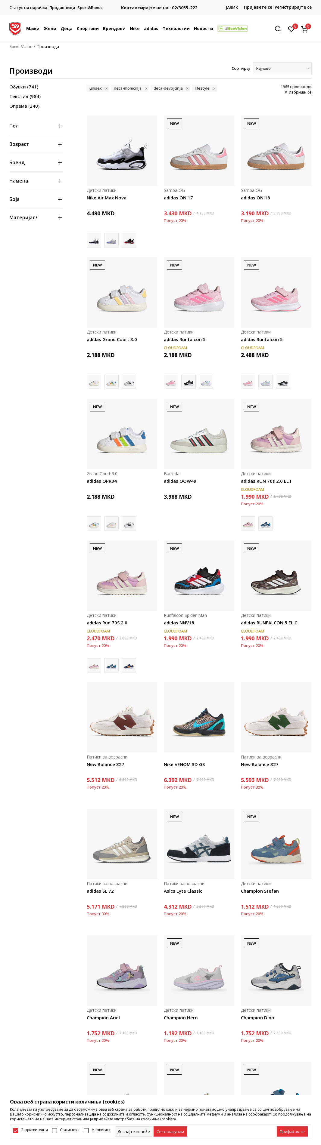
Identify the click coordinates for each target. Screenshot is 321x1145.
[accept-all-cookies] (292, 1131)
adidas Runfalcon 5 (185, 339)
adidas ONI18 (255, 198)
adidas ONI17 (178, 198)
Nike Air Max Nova (106, 198)
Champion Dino (257, 1017)
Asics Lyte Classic (183, 891)
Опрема (24, 106)
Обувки (23, 87)
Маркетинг (101, 1130)
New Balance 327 (105, 764)
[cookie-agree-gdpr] (170, 1131)
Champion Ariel (103, 1017)
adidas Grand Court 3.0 (112, 339)
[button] (280, 28)
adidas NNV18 (179, 623)
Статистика (69, 1130)
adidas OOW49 (180, 481)
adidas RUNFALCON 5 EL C (269, 623)
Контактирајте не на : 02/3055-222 (161, 7)
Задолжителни (34, 1130)
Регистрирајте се (293, 7)
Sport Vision (21, 46)
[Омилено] (291, 28)
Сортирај (241, 68)
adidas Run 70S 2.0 (107, 623)
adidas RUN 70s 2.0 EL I (266, 481)
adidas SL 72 (100, 891)
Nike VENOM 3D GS (184, 764)
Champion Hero (181, 1017)
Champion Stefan (260, 891)
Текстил (25, 96)
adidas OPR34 (102, 481)
